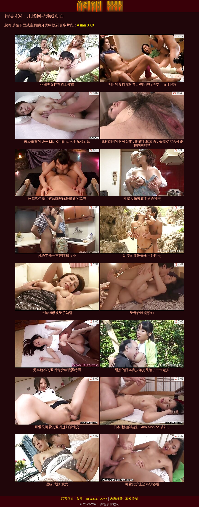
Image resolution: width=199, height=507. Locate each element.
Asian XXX (85, 25)
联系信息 (67, 499)
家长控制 (131, 499)
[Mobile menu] (4, 6)
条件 (79, 499)
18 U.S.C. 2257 (96, 499)
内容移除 (116, 499)
